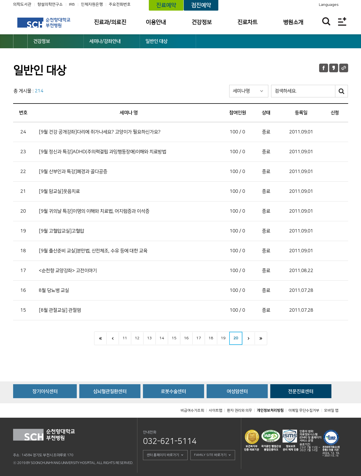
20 (235, 338)
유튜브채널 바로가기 (288, 5)
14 (161, 338)
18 (211, 338)
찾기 (326, 21)
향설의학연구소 (50, 4)
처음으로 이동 (100, 338)
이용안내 (156, 22)
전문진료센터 (300, 391)
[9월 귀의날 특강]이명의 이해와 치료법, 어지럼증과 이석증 (94, 211)
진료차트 (247, 22)
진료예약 (166, 5)
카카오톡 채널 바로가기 (296, 5)
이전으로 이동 (112, 338)
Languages (329, 5)
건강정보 (202, 22)
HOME (20, 41)
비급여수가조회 (192, 410)
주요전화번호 (120, 4)
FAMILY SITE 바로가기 (210, 455)
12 (137, 338)
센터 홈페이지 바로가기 (163, 455)
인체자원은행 (92, 4)
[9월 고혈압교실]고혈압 (61, 231)
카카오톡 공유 (333, 68)
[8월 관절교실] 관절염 (60, 310)
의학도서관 (22, 4)
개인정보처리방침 (270, 410)
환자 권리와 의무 (239, 410)
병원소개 (293, 22)
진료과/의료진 (110, 22)
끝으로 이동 (261, 338)
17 (198, 338)
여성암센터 (237, 391)
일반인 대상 (156, 41)
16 (186, 338)
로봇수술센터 (173, 391)
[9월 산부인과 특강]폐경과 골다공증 (73, 171)
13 (149, 338)
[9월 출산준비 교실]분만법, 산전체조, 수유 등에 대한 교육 (93, 250)
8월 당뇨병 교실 (54, 290)
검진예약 (201, 5)
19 (223, 338)
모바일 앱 (331, 410)
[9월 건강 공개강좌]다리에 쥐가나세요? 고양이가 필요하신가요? (100, 131)
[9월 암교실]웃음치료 (59, 191)
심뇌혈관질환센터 (109, 391)
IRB (72, 4)
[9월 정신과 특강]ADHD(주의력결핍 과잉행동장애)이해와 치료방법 (102, 151)
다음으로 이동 (248, 338)
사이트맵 (215, 410)
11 (125, 338)
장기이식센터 (45, 391)
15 (174, 338)
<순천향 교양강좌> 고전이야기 (68, 270)
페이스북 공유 (323, 68)
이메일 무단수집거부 (303, 410)
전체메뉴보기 (342, 21)
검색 (341, 91)
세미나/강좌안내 (105, 41)
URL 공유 (343, 68)
